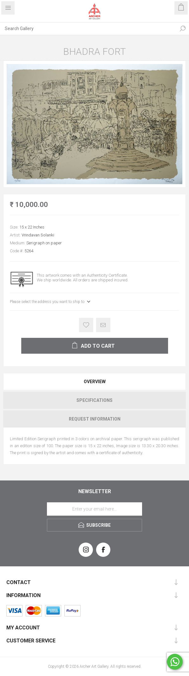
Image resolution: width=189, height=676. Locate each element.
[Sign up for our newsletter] (94, 509)
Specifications (94, 400)
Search (182, 28)
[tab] (94, 381)
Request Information (95, 419)
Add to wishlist (86, 325)
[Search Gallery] (88, 28)
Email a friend (103, 325)
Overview (95, 381)
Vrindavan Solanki (38, 235)
